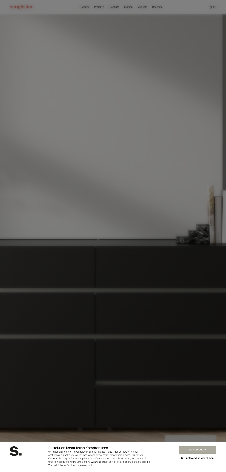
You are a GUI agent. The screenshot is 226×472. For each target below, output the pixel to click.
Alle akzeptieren (197, 449)
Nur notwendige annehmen (197, 458)
